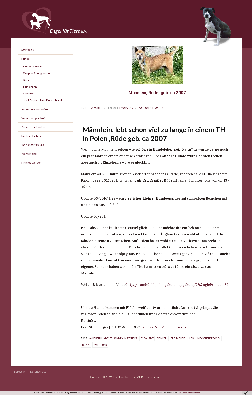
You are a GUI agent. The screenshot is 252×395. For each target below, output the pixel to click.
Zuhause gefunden (151, 107)
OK (206, 392)
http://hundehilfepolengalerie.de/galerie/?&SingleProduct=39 (177, 285)
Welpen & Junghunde (36, 73)
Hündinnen (30, 86)
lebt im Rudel (178, 338)
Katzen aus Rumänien (34, 109)
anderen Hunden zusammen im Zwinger (113, 338)
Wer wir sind (29, 153)
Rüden (27, 80)
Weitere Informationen (189, 392)
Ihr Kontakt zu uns (32, 144)
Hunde (25, 58)
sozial (86, 345)
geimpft (161, 338)
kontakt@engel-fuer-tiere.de (165, 327)
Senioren (28, 93)
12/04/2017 (126, 107)
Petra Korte (93, 107)
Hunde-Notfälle (32, 66)
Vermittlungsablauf (33, 118)
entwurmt (147, 338)
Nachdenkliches (31, 136)
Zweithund (100, 345)
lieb (191, 338)
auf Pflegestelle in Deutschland (42, 100)
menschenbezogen (208, 338)
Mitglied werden (31, 162)
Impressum (19, 371)
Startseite (27, 49)
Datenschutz (38, 371)
